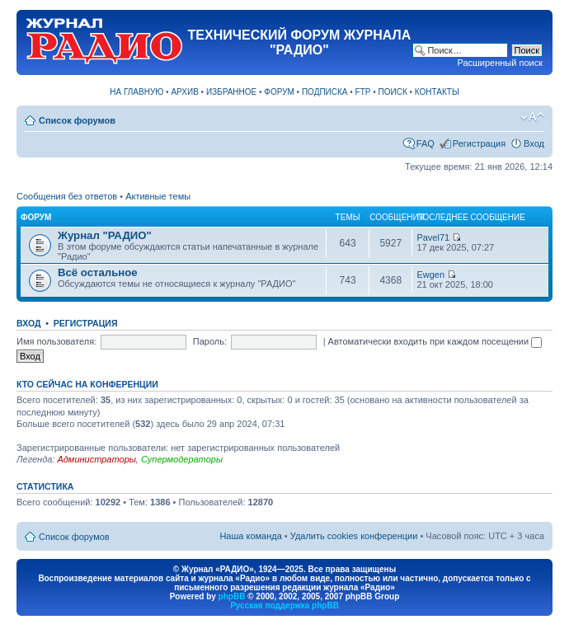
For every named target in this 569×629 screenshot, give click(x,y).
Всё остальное (98, 272)
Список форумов (77, 120)
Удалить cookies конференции (354, 536)
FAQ (425, 143)
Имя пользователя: (56, 341)
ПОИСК (393, 91)
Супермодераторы (182, 459)
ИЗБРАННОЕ (231, 91)
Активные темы (157, 196)
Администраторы (96, 459)
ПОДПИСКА (325, 91)
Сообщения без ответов (66, 196)
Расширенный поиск (500, 63)
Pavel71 (432, 237)
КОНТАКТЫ (437, 91)
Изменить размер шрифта (532, 117)
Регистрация (479, 143)
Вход (534, 143)
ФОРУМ (279, 91)
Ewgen (430, 274)
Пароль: (210, 341)
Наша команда (250, 536)
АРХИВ (184, 91)
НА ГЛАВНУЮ (136, 91)
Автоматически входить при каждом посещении (435, 341)
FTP (363, 91)
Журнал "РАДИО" (105, 235)
